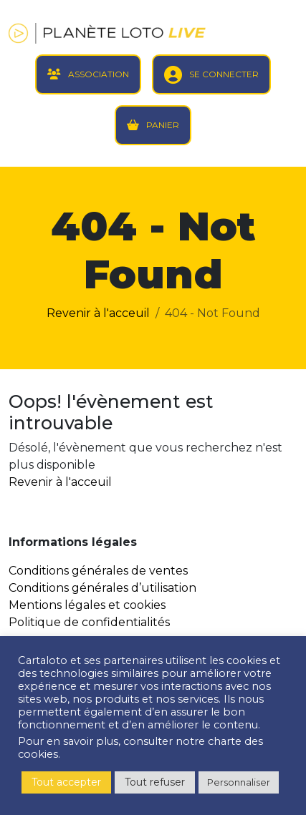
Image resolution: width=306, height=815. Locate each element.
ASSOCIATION (98, 74)
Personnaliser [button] (238, 782)
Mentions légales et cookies (87, 605)
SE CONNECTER (224, 74)
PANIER (162, 124)
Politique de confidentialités (89, 622)
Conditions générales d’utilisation (102, 588)
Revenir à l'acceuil (98, 313)
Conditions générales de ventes (98, 570)
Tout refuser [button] (155, 782)
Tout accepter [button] (66, 782)
